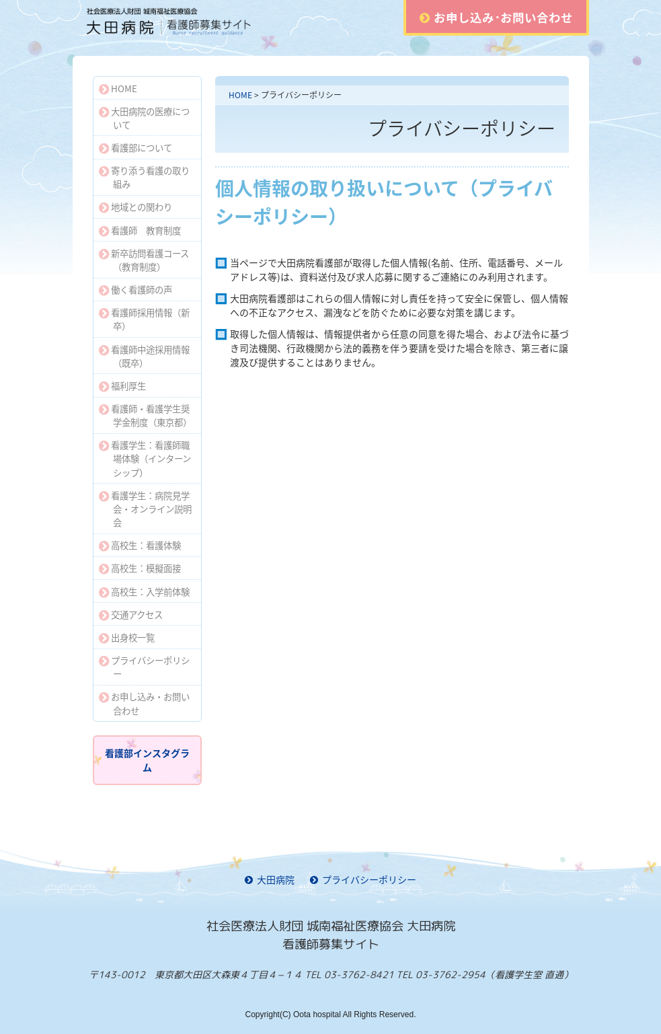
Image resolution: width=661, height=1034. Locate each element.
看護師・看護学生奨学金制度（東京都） (145, 415)
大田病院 (270, 879)
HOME (240, 95)
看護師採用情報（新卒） (144, 318)
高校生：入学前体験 (144, 591)
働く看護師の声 (136, 289)
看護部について (136, 147)
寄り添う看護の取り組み (144, 176)
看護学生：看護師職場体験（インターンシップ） (145, 458)
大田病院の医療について (144, 117)
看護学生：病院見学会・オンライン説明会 (145, 508)
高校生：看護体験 (140, 545)
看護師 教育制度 (140, 230)
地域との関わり (136, 206)
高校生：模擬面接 (140, 568)
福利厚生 (123, 385)
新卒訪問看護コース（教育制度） (144, 259)
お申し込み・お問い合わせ (144, 703)
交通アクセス (131, 614)
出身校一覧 (127, 637)
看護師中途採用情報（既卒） (144, 355)
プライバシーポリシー (144, 666)
